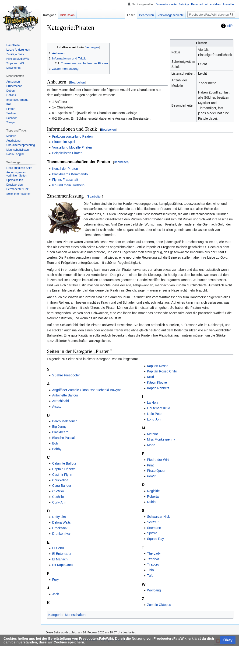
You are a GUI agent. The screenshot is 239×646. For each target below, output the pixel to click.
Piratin (151, 476)
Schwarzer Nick (158, 516)
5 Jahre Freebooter (66, 375)
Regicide (153, 491)
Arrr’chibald (60, 401)
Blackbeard (60, 432)
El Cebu (58, 548)
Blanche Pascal (63, 438)
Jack (55, 594)
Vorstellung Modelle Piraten (72, 147)
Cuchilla (58, 491)
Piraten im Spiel (63, 142)
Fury (55, 579)
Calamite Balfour (64, 463)
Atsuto (56, 406)
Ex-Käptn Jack (62, 565)
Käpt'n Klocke (157, 382)
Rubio (151, 502)
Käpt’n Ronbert (158, 388)
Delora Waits (61, 522)
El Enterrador (61, 554)
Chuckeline (60, 480)
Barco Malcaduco (64, 421)
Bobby (56, 449)
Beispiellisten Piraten (67, 153)
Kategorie (55, 615)
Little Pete (154, 414)
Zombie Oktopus (159, 605)
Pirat (150, 465)
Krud (150, 377)
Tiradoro (153, 564)
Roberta (153, 496)
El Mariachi (60, 559)
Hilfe (230, 26)
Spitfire (152, 533)
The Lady (154, 553)
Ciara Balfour (61, 485)
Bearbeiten (77, 82)
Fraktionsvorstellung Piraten (72, 136)
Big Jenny (59, 426)
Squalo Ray (155, 539)
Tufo (150, 575)
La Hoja (152, 402)
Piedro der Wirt (158, 460)
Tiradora (153, 559)
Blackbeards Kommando (70, 174)
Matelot (152, 434)
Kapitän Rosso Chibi (162, 371)
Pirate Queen (156, 470)
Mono (151, 445)
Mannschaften (75, 615)
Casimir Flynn (62, 474)
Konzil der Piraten (65, 168)
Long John (154, 419)
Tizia (150, 570)
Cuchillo (58, 497)
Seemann (154, 528)
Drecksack (59, 528)
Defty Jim (59, 517)
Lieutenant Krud (158, 408)
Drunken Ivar (61, 533)
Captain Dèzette (63, 469)
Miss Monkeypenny (161, 439)
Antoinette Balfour (65, 395)
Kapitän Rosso (157, 366)
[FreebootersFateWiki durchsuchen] (211, 14)
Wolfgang (154, 590)
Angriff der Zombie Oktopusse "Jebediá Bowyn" (86, 390)
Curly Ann (59, 502)
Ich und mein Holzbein (68, 185)
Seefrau (152, 522)
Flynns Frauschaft (65, 179)
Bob (55, 443)
